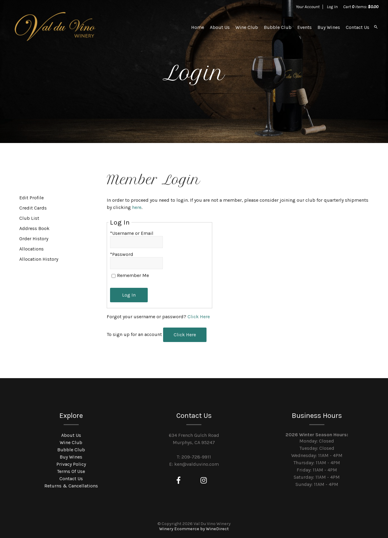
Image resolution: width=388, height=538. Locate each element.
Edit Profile (31, 198)
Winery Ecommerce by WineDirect (194, 528)
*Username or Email (131, 233)
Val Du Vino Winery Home (55, 27)
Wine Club (246, 27)
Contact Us (357, 27)
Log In (332, 6)
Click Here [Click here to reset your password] (199, 316)
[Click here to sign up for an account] (185, 335)
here (136, 207)
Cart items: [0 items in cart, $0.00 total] (360, 6)
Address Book (34, 228)
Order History (33, 238)
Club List (29, 218)
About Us (220, 27)
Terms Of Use (71, 471)
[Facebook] (178, 480)
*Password (121, 254)
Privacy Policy (71, 464)
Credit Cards (33, 208)
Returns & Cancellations (71, 486)
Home (197, 27)
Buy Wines (328, 27)
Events (304, 27)
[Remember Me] (113, 276)
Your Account (308, 6)
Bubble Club (278, 27)
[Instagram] (203, 480)
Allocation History (38, 259)
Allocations (31, 249)
